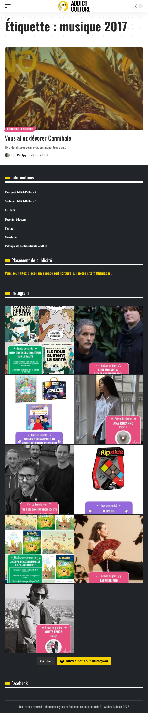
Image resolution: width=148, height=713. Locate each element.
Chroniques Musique (20, 129)
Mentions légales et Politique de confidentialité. (73, 706)
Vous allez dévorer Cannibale (38, 137)
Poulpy (21, 154)
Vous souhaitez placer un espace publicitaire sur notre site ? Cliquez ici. (58, 272)
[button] (9, 6)
